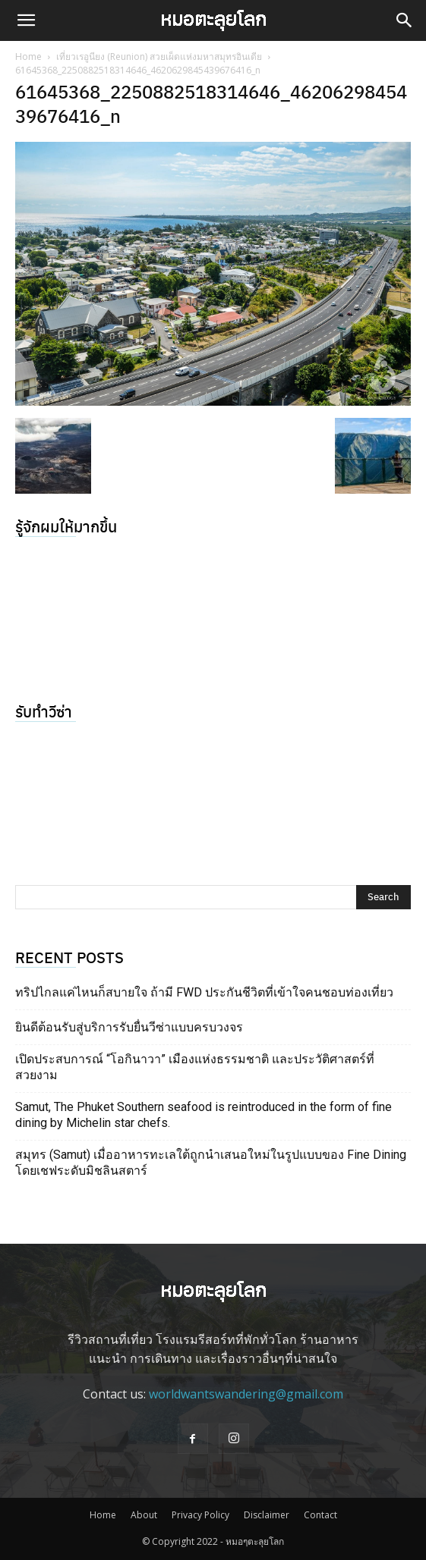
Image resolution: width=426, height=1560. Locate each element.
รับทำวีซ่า (43, 711)
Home (28, 56)
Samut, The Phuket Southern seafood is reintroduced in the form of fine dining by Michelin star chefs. (203, 1115)
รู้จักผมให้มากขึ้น (66, 526)
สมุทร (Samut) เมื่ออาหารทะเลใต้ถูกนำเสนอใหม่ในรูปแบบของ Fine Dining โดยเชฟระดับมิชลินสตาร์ (210, 1162)
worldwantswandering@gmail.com (246, 1394)
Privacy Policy (200, 1514)
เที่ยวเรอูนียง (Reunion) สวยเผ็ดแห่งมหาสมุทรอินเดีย (159, 56)
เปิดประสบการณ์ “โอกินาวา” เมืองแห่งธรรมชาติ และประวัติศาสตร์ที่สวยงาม (194, 1067)
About (144, 1514)
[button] (26, 20)
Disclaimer (266, 1514)
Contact (320, 1514)
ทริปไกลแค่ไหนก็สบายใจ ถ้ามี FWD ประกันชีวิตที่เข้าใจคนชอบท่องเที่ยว (204, 992)
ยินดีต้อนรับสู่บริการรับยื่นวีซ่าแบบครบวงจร (129, 1027)
